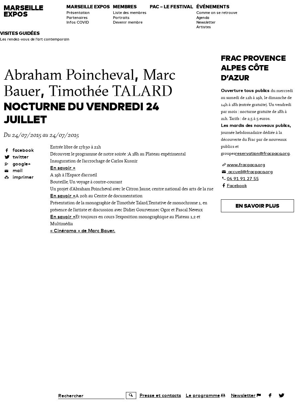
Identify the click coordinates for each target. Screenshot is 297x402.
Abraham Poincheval (69, 74)
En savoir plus (257, 205)
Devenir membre (128, 22)
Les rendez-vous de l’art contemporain (34, 39)
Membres (125, 7)
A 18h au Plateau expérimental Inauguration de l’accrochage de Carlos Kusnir (118, 157)
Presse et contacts (160, 395)
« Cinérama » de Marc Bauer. (82, 231)
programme (203, 395)
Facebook (237, 185)
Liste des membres (130, 13)
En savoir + (62, 168)
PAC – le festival (171, 7)
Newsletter (206, 22)
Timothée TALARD (110, 91)
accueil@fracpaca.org (250, 171)
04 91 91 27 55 (243, 178)
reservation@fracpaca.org (262, 153)
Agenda (202, 18)
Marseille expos (88, 7)
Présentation (78, 13)
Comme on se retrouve (216, 13)
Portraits (121, 18)
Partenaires (77, 18)
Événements (212, 7)
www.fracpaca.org (246, 164)
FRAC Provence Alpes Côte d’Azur (253, 67)
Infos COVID (77, 22)
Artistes (203, 27)
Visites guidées (20, 33)
